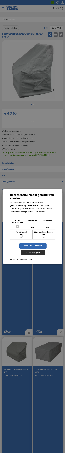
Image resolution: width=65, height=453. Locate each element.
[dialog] (32, 226)
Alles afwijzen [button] (32, 252)
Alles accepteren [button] (33, 246)
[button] (21, 259)
